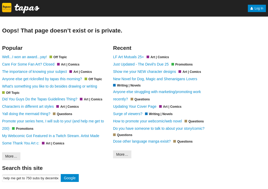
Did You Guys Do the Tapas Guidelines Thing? (39, 99)
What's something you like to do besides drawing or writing (49, 86)
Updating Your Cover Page (135, 106)
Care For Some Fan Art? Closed (28, 64)
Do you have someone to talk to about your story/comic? (158, 128)
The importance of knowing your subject (34, 71)
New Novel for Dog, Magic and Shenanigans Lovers (155, 79)
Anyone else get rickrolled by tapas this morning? (42, 79)
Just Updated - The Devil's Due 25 (141, 64)
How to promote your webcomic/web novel (147, 121)
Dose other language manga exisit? (142, 141)
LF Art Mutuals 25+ (128, 57)
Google (70, 178)
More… (11, 156)
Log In (256, 8)
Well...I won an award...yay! (24, 57)
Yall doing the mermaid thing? (26, 114)
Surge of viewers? (127, 114)
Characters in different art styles (28, 106)
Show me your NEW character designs (144, 71)
